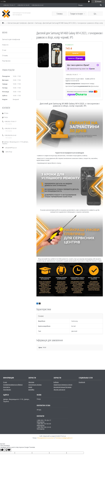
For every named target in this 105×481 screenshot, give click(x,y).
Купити (75, 53)
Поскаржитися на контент (46, 438)
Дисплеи (31, 382)
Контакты (6, 387)
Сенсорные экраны (35, 385)
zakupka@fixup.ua (11, 147)
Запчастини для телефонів (17, 23)
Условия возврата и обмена (12, 385)
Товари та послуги (76, 13)
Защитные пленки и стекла (63, 385)
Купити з (75, 58)
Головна (59, 13)
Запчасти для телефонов (11, 39)
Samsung (38, 23)
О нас (4, 50)
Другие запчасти (59, 390)
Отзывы (5, 55)
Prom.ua (63, 436)
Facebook (82, 382)
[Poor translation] (7, 450)
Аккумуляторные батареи (62, 387)
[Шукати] (101, 5)
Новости (5, 45)
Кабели (56, 382)
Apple (30, 387)
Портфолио (6, 61)
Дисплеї (30, 23)
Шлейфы (31, 390)
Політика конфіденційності (63, 438)
